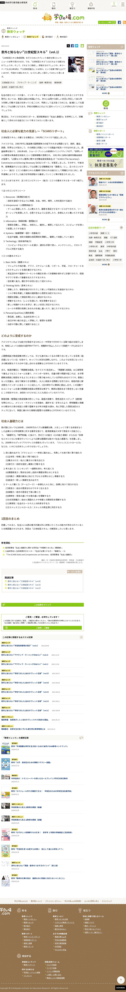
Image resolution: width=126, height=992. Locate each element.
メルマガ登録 (51, 965)
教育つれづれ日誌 (104, 179)
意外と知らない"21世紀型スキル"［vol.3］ (25, 584)
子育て (107, 251)
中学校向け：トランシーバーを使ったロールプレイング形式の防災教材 (39, 778)
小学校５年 (109, 242)
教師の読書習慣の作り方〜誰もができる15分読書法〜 (111, 210)
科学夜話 (58, 946)
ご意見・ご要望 (27, 627)
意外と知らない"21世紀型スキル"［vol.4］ (25, 581)
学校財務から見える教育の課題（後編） (27, 807)
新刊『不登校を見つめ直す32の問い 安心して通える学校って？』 (37, 849)
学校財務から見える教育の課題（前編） (27, 819)
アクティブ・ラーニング (26, 82)
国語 (90, 242)
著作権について (36, 901)
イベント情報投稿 (53, 971)
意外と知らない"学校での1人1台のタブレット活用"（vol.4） (25, 682)
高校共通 (92, 251)
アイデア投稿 (51, 968)
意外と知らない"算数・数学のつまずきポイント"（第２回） (35, 865)
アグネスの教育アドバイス (64, 922)
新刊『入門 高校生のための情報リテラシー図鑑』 (31, 762)
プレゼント (28, 975)
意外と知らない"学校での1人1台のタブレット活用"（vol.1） (25, 710)
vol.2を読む (76, 571)
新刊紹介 (49, 37)
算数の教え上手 (60, 937)
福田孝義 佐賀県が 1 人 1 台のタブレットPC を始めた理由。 (25, 719)
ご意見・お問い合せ (54, 974)
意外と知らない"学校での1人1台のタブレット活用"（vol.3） (25, 692)
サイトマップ (107, 901)
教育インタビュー (12, 37)
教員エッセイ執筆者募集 (56, 978)
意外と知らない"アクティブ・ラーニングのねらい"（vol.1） (25, 664)
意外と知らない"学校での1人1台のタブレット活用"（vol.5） (25, 673)
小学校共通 (93, 233)
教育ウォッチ (32, 37)
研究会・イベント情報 (32, 972)
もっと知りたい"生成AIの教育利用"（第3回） (109, 79)
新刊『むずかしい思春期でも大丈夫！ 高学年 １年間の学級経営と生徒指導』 (42, 832)
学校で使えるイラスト (93, 929)
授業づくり (105, 233)
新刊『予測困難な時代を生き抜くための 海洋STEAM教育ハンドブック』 (40, 746)
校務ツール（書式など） (94, 932)
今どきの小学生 (60, 950)
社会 (100, 251)
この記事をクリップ (27, 604)
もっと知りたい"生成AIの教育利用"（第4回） (109, 71)
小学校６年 (93, 246)
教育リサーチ (102, 143)
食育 (102, 246)
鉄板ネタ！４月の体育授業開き (111, 182)
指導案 (87, 919)
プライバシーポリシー (53, 901)
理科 (115, 251)
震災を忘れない (60, 929)
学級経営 (98, 242)
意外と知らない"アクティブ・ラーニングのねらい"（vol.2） (25, 655)
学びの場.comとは (21, 901)
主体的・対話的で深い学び (12, 87)
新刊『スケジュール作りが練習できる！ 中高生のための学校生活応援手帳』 (42, 791)
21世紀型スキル (8, 82)
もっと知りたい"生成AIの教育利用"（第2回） (109, 88)
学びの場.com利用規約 (73, 901)
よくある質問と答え (91, 901)
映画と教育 (59, 926)
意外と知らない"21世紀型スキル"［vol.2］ (25, 588)
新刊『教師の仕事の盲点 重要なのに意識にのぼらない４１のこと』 (38, 878)
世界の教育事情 (60, 943)
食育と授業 (101, 140)
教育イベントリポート (105, 134)
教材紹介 (63, 37)
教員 (90, 255)
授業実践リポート (104, 137)
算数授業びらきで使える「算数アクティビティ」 (111, 196)
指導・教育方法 (45, 82)
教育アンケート (29, 965)
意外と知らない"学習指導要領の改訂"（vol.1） (20, 645)
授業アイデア (89, 922)
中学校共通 (111, 246)
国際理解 (98, 255)
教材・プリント (90, 926)
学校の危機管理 (60, 940)
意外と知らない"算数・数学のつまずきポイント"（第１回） (109, 63)
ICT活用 (113, 237)
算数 (106, 237)
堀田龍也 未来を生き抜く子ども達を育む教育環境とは (23, 729)
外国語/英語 (110, 255)
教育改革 (57, 82)
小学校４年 (117, 260)
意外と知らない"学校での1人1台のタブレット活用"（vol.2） (25, 701)
